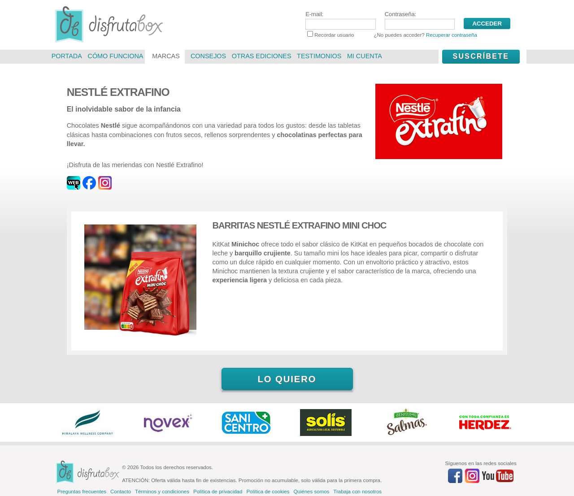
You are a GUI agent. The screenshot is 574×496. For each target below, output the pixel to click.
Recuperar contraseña (451, 35)
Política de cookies (267, 491)
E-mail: (340, 20)
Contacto (120, 491)
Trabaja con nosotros (357, 491)
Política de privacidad (217, 491)
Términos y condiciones (162, 491)
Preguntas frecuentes (81, 491)
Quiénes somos (311, 491)
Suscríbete (480, 56)
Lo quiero (286, 379)
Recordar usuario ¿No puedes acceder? (392, 35)
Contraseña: (420, 20)
